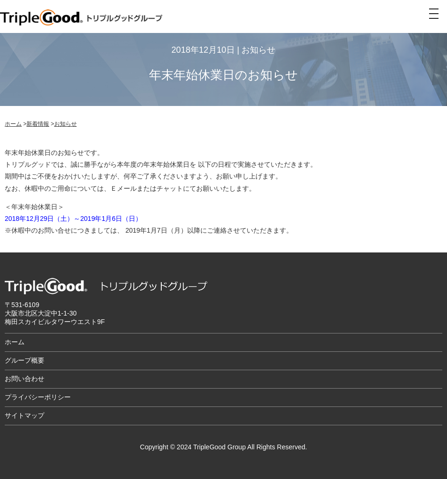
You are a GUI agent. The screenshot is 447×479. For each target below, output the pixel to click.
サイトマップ (24, 415)
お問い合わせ (24, 378)
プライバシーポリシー (38, 397)
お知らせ (65, 124)
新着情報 (37, 124)
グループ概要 (24, 360)
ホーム (13, 124)
